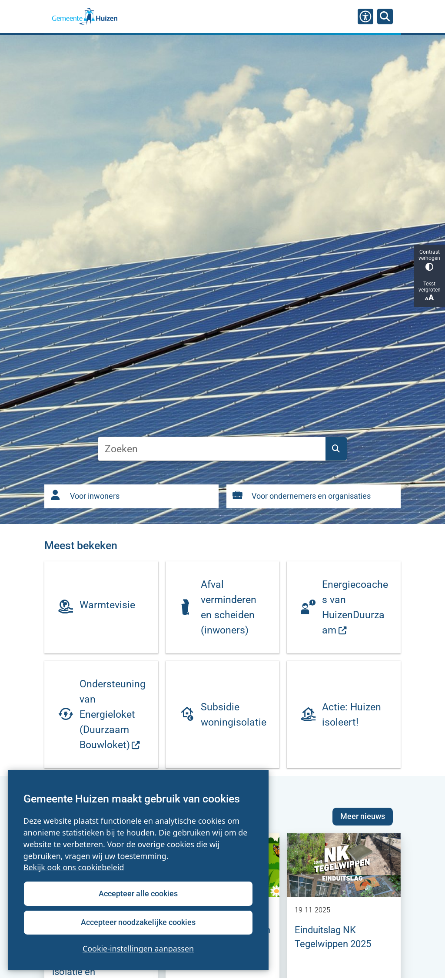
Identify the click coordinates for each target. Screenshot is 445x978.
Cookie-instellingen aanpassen (138, 948)
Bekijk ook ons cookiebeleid (73, 867)
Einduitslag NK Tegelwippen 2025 (333, 937)
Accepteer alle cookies (138, 893)
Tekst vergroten (429, 291)
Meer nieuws (362, 816)
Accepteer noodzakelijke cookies (138, 922)
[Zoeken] (385, 16)
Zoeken (336, 449)
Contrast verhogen (429, 260)
